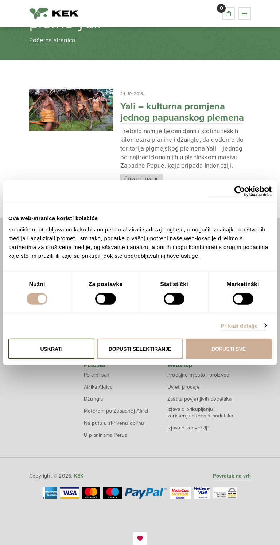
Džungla (93, 399)
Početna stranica (52, 40)
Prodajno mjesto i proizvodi (198, 375)
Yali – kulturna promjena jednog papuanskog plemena (182, 112)
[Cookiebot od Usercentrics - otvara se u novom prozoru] (240, 191)
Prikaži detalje (239, 325)
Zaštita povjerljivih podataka (199, 399)
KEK (54, 13)
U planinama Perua (105, 435)
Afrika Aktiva (98, 387)
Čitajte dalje (141, 179)
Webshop (179, 365)
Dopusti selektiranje (140, 349)
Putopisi (95, 365)
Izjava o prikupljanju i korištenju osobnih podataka (200, 412)
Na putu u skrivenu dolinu (114, 423)
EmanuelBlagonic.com (140, 538)
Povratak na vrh (232, 476)
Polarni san (96, 375)
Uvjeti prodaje (183, 387)
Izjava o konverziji (188, 428)
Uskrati (51, 349)
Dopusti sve (228, 349)
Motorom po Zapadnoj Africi (116, 411)
